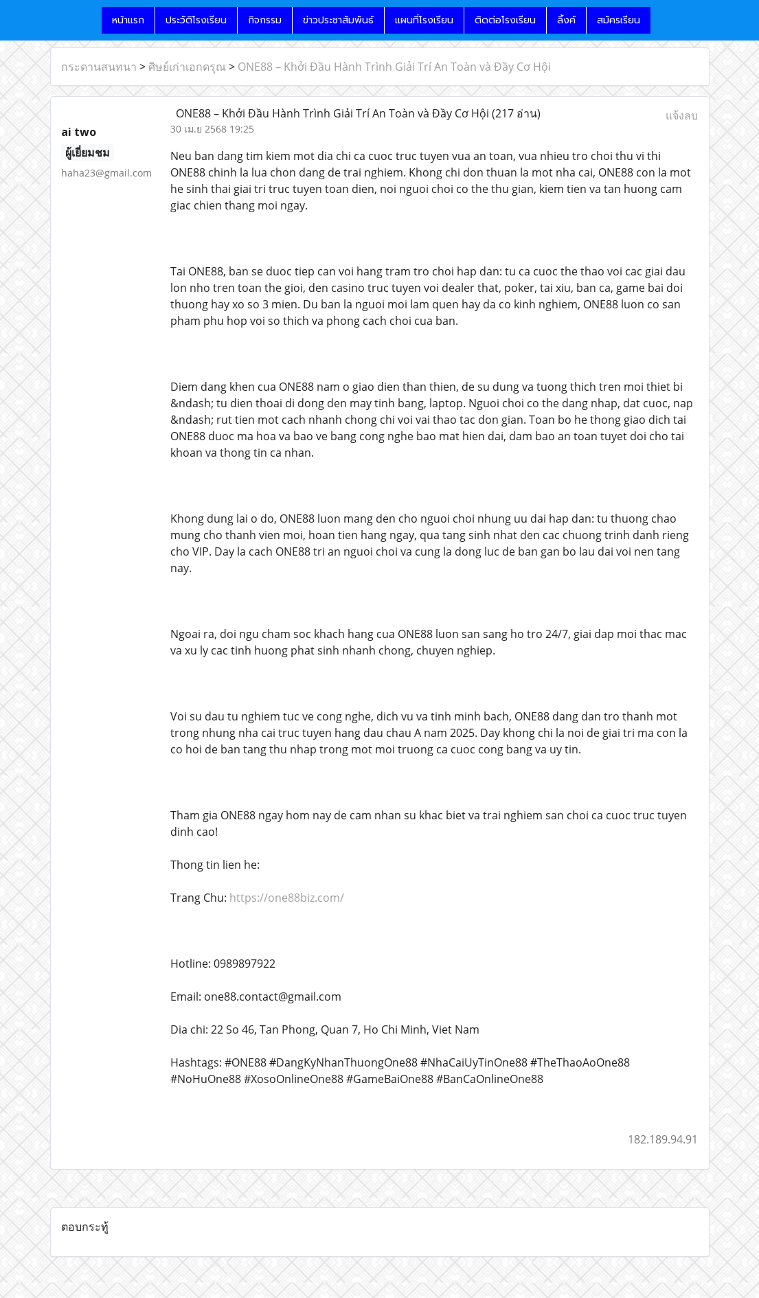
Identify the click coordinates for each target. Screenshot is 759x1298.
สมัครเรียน (618, 20)
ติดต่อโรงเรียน (505, 20)
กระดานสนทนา (99, 66)
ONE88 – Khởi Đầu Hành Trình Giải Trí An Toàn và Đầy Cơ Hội (394, 66)
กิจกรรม (265, 20)
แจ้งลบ (682, 115)
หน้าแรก (128, 20)
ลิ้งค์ (566, 20)
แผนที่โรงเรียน (424, 20)
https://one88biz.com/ (286, 897)
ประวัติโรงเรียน (196, 20)
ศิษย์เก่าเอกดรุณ (187, 66)
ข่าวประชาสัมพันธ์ (338, 20)
